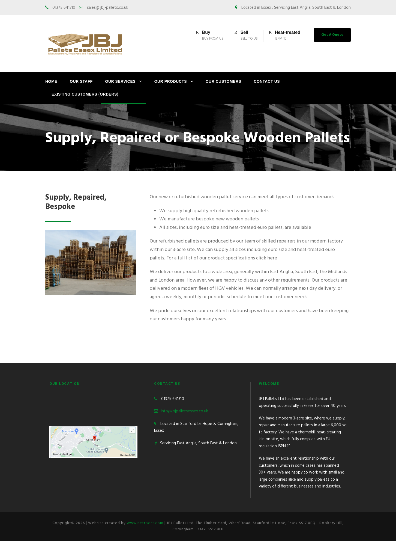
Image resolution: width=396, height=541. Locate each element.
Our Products (170, 81)
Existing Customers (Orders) (85, 94)
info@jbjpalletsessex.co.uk (184, 411)
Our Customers (223, 81)
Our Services (120, 81)
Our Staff (81, 81)
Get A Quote (332, 35)
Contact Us (267, 81)
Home (51, 81)
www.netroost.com (145, 523)
